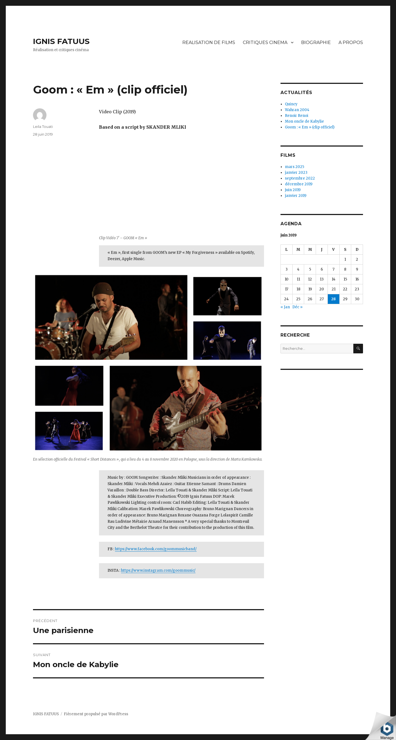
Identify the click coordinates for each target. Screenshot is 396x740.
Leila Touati (43, 126)
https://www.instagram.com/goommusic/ (158, 570)
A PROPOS (351, 42)
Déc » (297, 307)
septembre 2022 (300, 178)
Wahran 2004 (297, 110)
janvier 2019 (295, 195)
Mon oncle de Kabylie (304, 121)
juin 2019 (293, 190)
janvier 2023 (296, 172)
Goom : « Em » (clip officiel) (309, 127)
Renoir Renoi (296, 115)
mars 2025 (294, 166)
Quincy (291, 104)
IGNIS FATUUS (61, 41)
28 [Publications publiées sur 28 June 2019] (333, 299)
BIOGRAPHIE (316, 42)
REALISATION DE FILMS (208, 42)
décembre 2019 (298, 184)
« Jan (285, 307)
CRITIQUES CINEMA (265, 42)
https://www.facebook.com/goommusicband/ (156, 549)
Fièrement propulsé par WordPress (96, 714)
